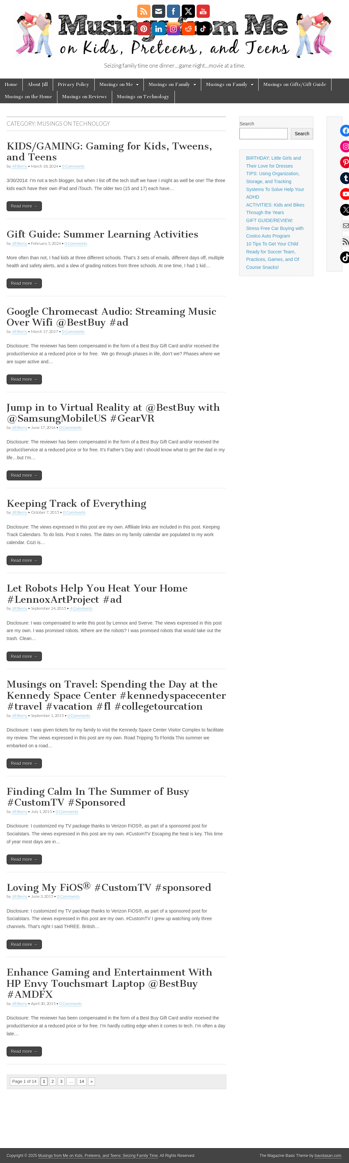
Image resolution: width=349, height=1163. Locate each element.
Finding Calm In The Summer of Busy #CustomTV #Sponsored (98, 797)
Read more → (24, 206)
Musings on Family (169, 84)
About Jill (38, 84)
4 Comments (81, 608)
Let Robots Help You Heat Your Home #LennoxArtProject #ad (97, 593)
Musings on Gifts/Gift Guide (295, 84)
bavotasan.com (328, 1155)
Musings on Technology (143, 97)
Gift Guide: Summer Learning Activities (102, 234)
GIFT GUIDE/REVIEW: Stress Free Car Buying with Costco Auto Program (274, 228)
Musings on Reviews (84, 97)
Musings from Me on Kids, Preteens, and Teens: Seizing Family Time (98, 1155)
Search (246, 123)
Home (11, 84)
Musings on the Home (28, 97)
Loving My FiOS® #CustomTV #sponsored (109, 887)
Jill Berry (19, 166)
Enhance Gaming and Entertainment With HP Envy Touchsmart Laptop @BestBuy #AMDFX (109, 983)
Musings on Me (116, 84)
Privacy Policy (73, 84)
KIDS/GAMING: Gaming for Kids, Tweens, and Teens (109, 151)
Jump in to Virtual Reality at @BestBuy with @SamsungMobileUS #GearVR (113, 413)
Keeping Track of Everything (76, 503)
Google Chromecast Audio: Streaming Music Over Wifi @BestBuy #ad (111, 317)
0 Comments (73, 166)
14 (81, 1081)
